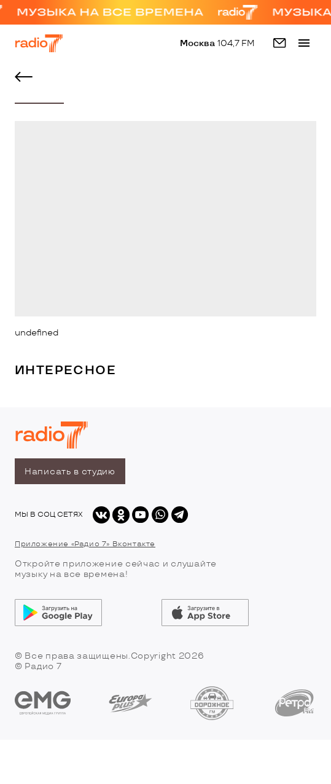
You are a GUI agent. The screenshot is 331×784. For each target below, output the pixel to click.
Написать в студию (70, 471)
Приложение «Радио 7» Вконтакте (85, 544)
